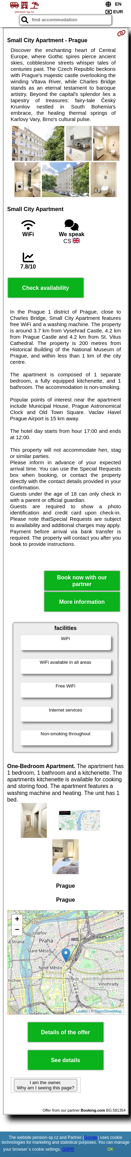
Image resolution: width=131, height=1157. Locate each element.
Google (91, 1137)
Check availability (45, 288)
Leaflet (82, 1011)
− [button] (17, 930)
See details (65, 1060)
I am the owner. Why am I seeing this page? (45, 1085)
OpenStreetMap (108, 1011)
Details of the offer (65, 1032)
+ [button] (17, 920)
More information (82, 602)
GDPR (68, 1149)
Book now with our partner (82, 580)
